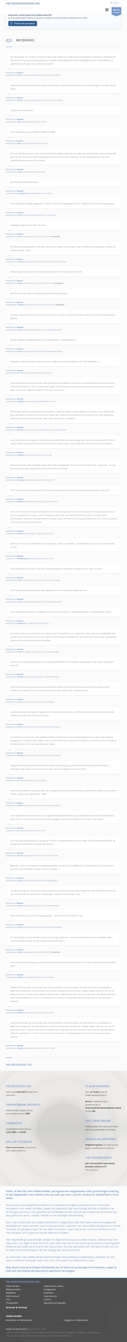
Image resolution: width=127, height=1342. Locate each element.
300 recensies (91, 1170)
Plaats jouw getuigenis (22, 23)
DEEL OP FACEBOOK (19, 1142)
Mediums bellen (13, 1289)
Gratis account (12, 1296)
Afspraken (48, 1292)
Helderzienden (12, 1286)
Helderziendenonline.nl (16, 1329)
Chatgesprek (50, 1289)
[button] (107, 10)
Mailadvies (11, 1292)
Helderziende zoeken (53, 1286)
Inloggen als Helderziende (76, 1320)
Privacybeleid (12, 1303)
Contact (47, 1299)
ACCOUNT (116, 11)
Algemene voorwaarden (55, 1303)
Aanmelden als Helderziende (19, 1320)
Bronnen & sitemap (16, 1307)
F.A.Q (8, 1299)
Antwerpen (59, 283)
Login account (50, 1296)
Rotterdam (56, 236)
